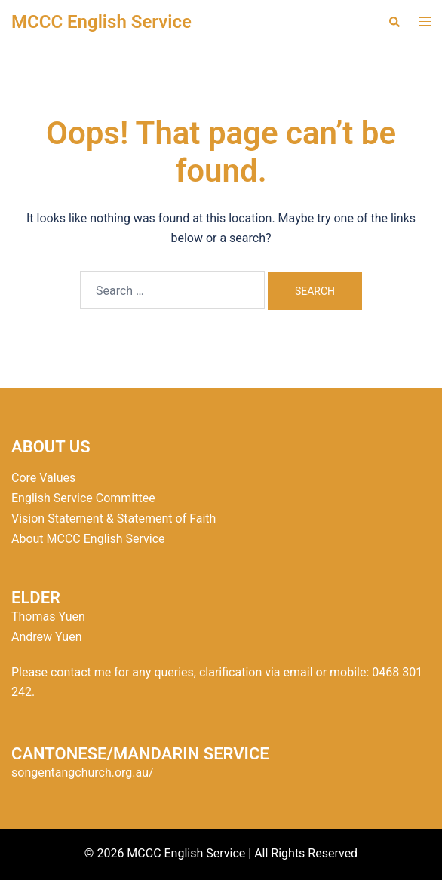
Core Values (43, 478)
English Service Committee (83, 498)
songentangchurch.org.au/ (82, 772)
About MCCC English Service (88, 539)
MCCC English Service (101, 21)
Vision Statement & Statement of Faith (113, 518)
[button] (394, 22)
